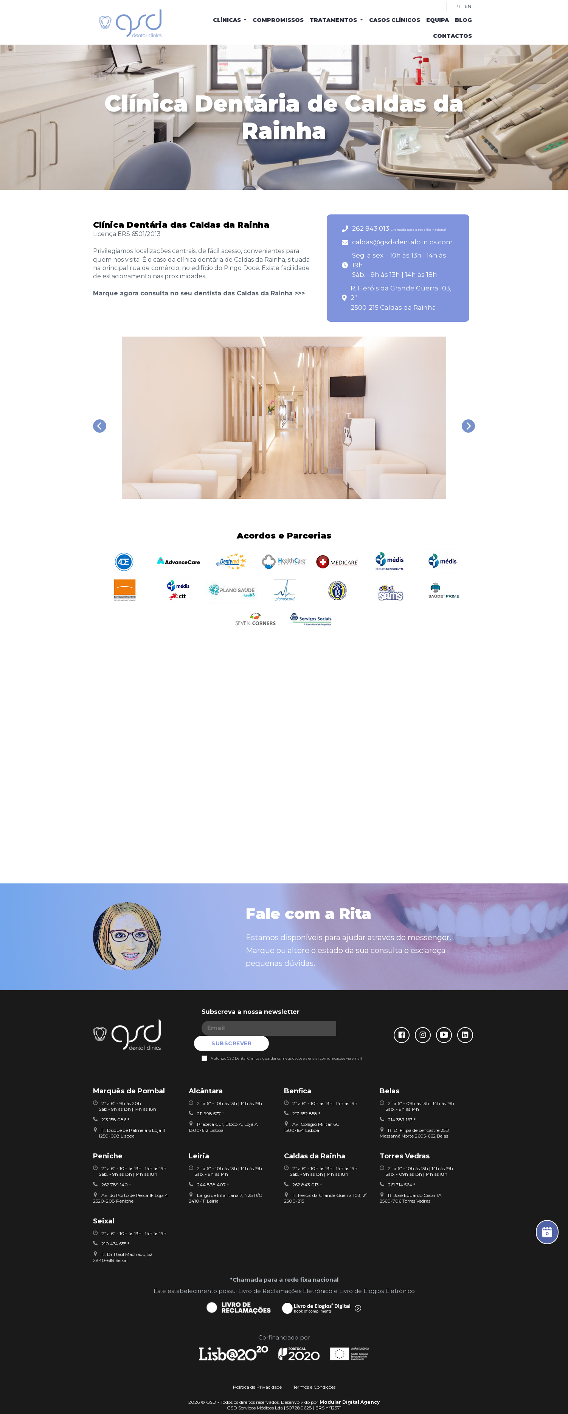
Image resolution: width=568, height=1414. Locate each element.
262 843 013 (399, 228)
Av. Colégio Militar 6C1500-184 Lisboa (311, 1112)
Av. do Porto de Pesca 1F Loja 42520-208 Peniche (130, 1183)
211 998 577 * (206, 1098)
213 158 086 (109, 1104)
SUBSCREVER (345, 1028)
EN (468, 6)
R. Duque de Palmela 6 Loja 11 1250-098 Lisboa (129, 1118)
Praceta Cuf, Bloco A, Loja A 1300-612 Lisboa (223, 1112)
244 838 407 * (209, 1169)
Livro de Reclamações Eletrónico (285, 1275)
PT (458, 6)
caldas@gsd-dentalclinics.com (402, 242)
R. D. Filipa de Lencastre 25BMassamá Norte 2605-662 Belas (414, 1118)
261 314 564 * (397, 1169)
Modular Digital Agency (350, 1386)
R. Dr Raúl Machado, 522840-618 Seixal (122, 1242)
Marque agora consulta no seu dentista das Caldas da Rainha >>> (199, 293)
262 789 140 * (112, 1169)
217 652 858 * (302, 1098)
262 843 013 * (303, 1169)
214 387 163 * (398, 1104)
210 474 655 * (111, 1228)
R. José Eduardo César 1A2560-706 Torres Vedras (411, 1183)
